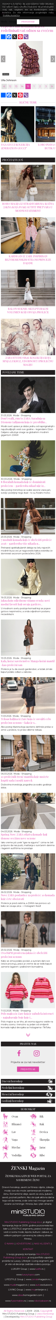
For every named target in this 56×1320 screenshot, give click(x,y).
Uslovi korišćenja (45, 1313)
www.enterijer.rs (36, 1289)
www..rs (36, 1269)
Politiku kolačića (11, 15)
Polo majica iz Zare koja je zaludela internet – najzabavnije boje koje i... (27, 1015)
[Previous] (3, 59)
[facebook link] (19, 1053)
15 (28, 86)
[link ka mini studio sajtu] (28, 1215)
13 (16, 86)
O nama (9, 1243)
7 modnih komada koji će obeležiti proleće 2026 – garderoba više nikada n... (26, 541)
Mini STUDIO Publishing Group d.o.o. (23, 1222)
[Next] (53, 59)
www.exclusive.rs (41, 1285)
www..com (28, 1274)
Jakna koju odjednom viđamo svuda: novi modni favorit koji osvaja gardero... (25, 602)
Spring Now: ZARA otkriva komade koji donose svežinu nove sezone (24, 836)
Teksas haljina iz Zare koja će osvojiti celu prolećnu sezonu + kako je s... (26, 721)
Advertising (24, 1243)
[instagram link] (36, 1053)
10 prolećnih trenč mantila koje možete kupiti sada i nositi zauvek (25, 778)
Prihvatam (28, 22)
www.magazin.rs (38, 1279)
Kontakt (28, 1249)
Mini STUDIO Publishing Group (36, 1316)
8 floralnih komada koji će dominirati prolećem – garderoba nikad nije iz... (23, 483)
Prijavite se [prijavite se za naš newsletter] (28, 1069)
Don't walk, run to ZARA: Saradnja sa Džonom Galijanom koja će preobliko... (24, 420)
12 (10, 86)
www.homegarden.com (27, 1295)
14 (22, 86)
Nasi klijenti (42, 1243)
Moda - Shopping (22, 415)
